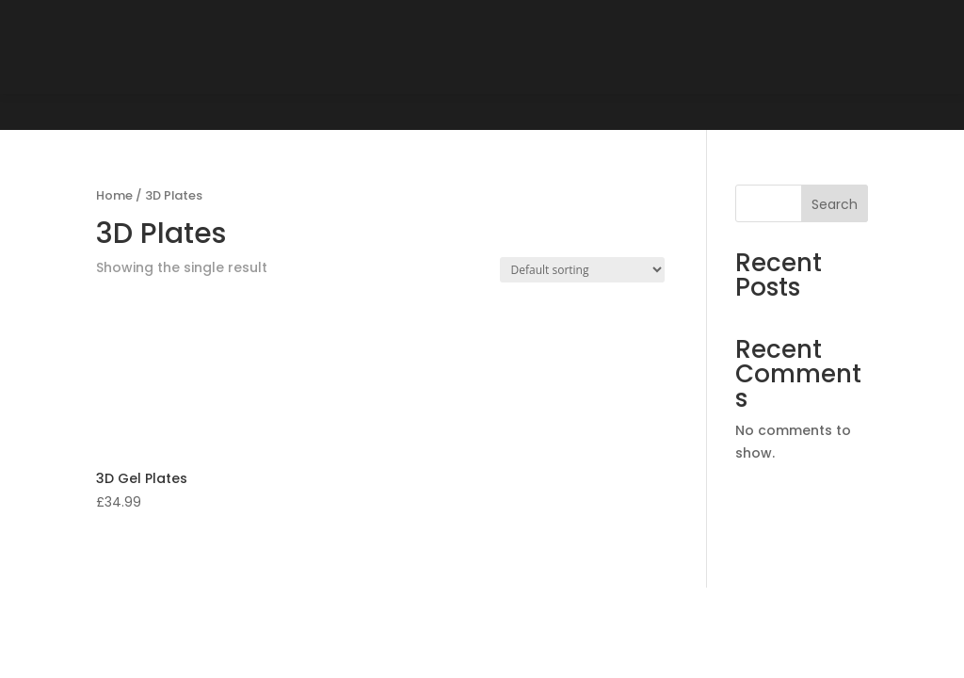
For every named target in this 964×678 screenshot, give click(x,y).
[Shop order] (582, 269)
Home (114, 195)
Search (834, 204)
